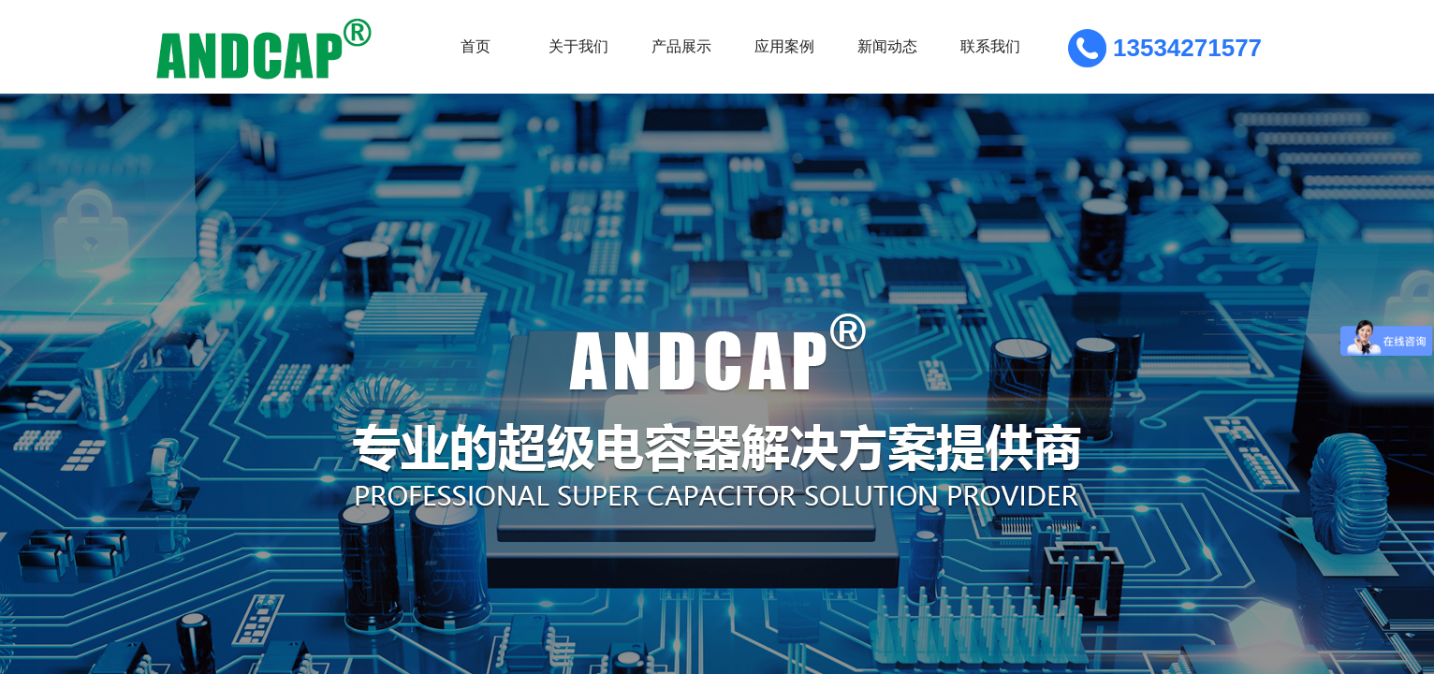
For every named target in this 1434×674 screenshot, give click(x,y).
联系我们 (990, 46)
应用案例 (784, 46)
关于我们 (578, 46)
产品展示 (681, 46)
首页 (475, 46)
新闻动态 (887, 46)
